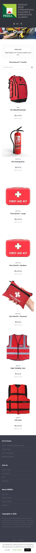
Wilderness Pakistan (8, 457)
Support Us (5, 505)
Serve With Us (6, 473)
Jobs (3, 477)
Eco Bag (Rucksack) (18, 110)
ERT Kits (18, 159)
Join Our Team (6, 470)
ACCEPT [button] (27, 550)
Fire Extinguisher (18, 162)
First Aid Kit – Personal (18, 316)
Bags (18, 107)
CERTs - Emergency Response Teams (13, 445)
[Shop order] (18, 67)
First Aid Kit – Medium (18, 265)
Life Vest (18, 420)
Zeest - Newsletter (8, 453)
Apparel (18, 366)
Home (16, 36)
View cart (18, 49)
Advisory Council (7, 498)
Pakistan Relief (6, 449)
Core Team (5, 494)
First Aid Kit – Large (18, 214)
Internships (5, 481)
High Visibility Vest (18, 368)
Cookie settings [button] (17, 550)
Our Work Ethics (7, 501)
